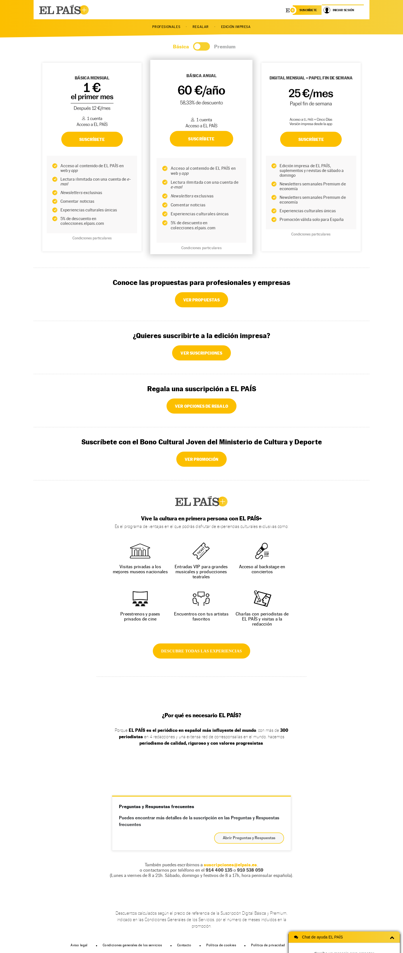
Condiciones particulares (92, 238)
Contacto (184, 945)
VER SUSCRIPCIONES (201, 352)
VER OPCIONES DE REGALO (201, 406)
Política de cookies (221, 945)
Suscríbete (311, 139)
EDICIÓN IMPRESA (236, 27)
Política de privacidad (268, 945)
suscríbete (308, 10)
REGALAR (201, 27)
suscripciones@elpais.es (230, 864)
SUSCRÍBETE (92, 139)
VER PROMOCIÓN (202, 459)
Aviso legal (79, 945)
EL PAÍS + (201, 501)
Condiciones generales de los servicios (132, 945)
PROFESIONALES (166, 27)
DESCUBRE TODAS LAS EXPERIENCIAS (201, 651)
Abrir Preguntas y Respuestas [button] (249, 838)
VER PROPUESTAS (201, 299)
